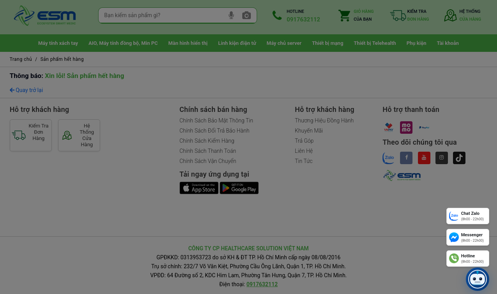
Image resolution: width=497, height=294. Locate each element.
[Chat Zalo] (467, 216)
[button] (477, 279)
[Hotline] (467, 258)
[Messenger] (467, 237)
